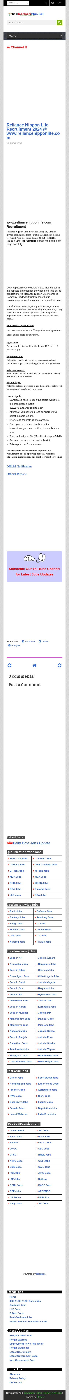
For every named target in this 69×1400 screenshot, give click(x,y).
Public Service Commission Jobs (28, 1321)
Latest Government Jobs (24, 1356)
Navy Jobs (16, 1203)
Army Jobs (44, 1173)
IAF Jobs (15, 1179)
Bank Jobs (16, 1136)
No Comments (14, 143)
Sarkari (14, 1142)
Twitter (44, 641)
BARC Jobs (45, 1185)
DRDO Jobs (45, 1142)
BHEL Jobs (44, 1154)
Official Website (17, 473)
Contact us (16, 1382)
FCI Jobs (15, 1173)
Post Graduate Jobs (21, 1317)
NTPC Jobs (16, 1161)
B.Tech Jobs (17, 1313)
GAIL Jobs (44, 1167)
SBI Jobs (43, 1130)
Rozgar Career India (21, 1335)
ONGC (13, 1148)
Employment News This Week (26, 1343)
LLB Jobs (15, 1309)
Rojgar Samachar (19, 1347)
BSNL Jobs (16, 1185)
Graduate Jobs (18, 1305)
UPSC (13, 1154)
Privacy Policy (18, 1378)
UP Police (15, 1197)
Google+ (14, 645)
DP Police (43, 1197)
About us (15, 1374)
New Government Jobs (23, 1360)
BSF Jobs (15, 1191)
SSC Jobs (43, 1148)
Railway (42, 1179)
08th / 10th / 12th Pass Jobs (25, 1301)
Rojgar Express (18, 1339)
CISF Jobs (44, 1161)
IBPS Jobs (44, 1136)
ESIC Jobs (16, 1167)
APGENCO (44, 1191)
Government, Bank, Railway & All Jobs (43, 1393)
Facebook (28, 641)
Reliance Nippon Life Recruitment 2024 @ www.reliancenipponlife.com (33, 131)
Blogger (40, 1273)
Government (17, 1130)
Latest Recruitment (20, 1352)
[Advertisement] (34, 85)
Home (13, 1296)
